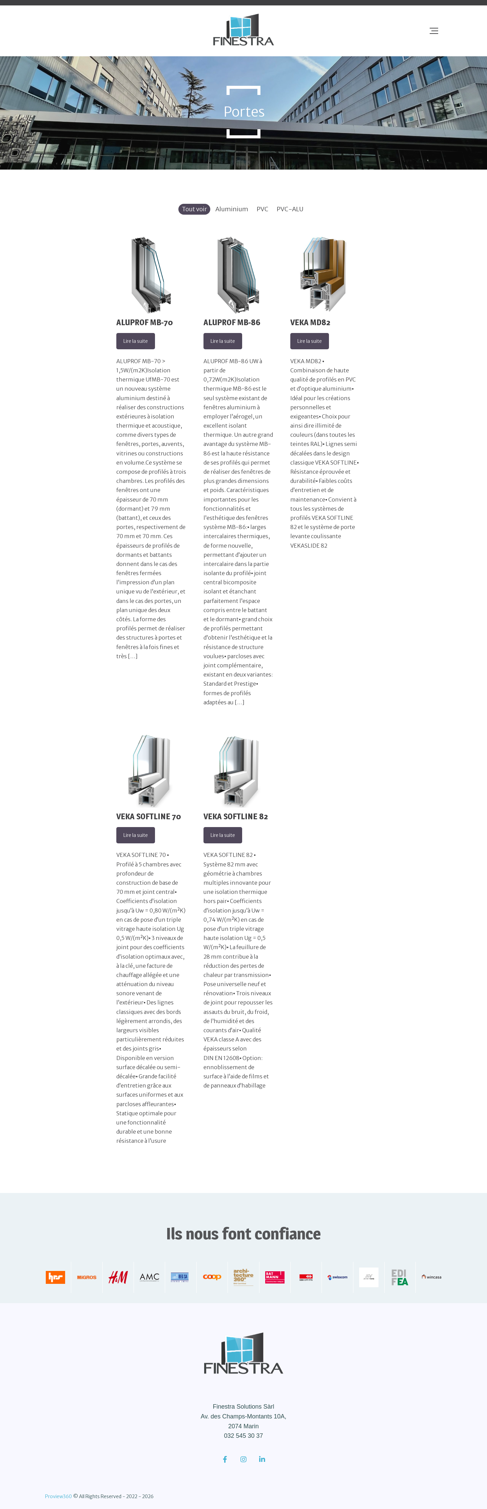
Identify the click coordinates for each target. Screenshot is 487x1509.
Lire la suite (135, 341)
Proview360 (58, 1496)
